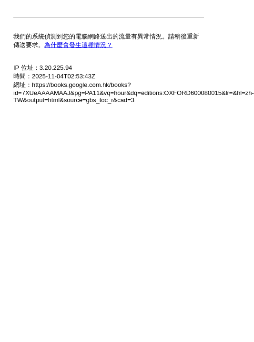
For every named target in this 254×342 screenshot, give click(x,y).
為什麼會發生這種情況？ (78, 44)
